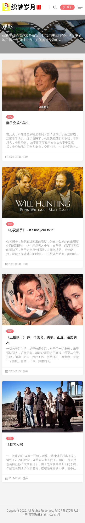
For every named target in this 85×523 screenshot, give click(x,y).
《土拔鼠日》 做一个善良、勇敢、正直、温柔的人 (41, 339)
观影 (10, 117)
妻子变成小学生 (17, 123)
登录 (67, 7)
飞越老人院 (14, 444)
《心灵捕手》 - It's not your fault (29, 230)
